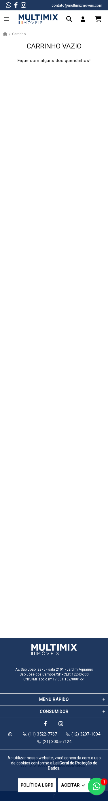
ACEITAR (74, 785)
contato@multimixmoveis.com (77, 5)
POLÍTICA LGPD (37, 785)
